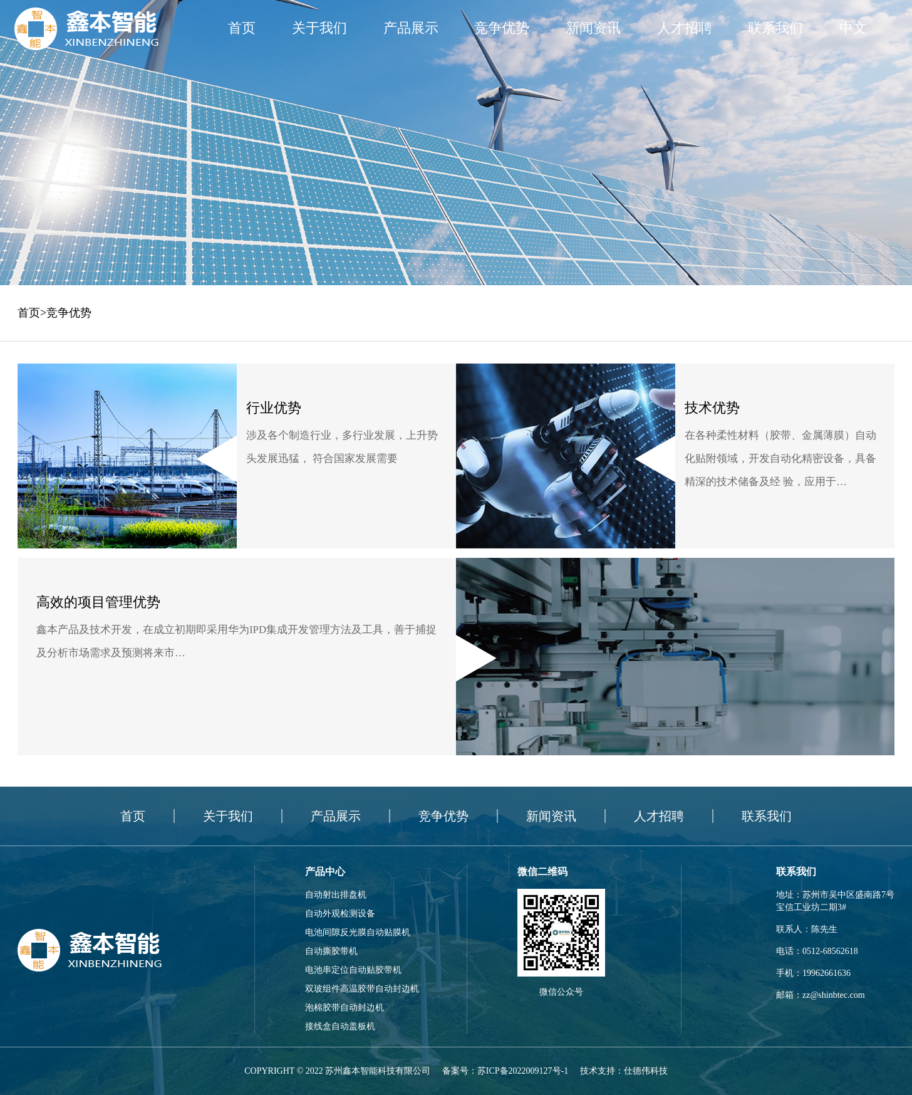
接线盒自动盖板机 (340, 1026)
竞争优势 (501, 28)
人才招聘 (684, 28)
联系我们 (775, 28)
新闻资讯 (593, 28)
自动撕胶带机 (331, 951)
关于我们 (319, 28)
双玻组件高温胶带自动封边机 (362, 988)
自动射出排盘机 (335, 894)
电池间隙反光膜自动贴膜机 (357, 932)
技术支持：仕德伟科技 (624, 1071)
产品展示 (410, 28)
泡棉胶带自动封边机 (344, 1007)
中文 (853, 28)
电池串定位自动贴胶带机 (353, 970)
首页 (242, 28)
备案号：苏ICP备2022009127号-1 (505, 1071)
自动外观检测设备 (340, 913)
